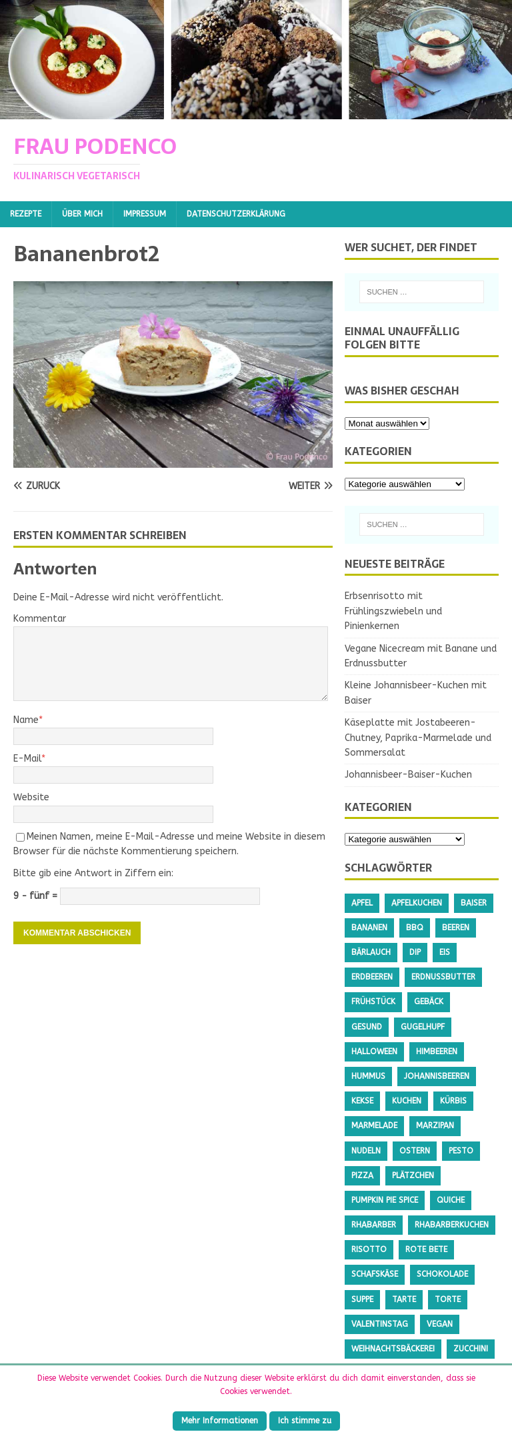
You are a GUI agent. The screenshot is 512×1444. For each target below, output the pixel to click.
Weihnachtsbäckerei (393, 1348)
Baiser (474, 903)
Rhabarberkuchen (452, 1224)
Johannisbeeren (436, 1076)
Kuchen (406, 1100)
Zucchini (470, 1348)
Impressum (144, 214)
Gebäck (428, 1001)
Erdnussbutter (443, 977)
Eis (444, 952)
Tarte (404, 1299)
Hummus (368, 1076)
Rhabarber (373, 1224)
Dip (415, 952)
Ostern (414, 1150)
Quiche (451, 1200)
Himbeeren (436, 1051)
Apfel (362, 903)
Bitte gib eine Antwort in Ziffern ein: (93, 873)
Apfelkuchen (416, 903)
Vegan (440, 1324)
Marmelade (374, 1125)
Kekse (362, 1100)
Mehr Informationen (219, 1420)
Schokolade (442, 1274)
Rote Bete (426, 1249)
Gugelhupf (423, 1027)
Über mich (82, 214)
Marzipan (435, 1125)
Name (26, 720)
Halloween (374, 1051)
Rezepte (25, 214)
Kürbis (453, 1100)
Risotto (369, 1249)
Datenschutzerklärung (236, 214)
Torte (448, 1299)
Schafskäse (374, 1274)
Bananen (369, 927)
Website (31, 797)
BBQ (414, 927)
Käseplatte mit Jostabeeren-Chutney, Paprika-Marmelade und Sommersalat (418, 737)
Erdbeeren (372, 977)
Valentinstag (379, 1324)
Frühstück (373, 1001)
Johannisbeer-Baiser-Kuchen (408, 774)
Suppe (362, 1299)
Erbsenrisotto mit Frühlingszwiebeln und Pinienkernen (393, 611)
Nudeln (366, 1150)
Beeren (455, 927)
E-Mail (27, 758)
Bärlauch (371, 952)
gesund (366, 1027)
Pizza (362, 1175)
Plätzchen (413, 1175)
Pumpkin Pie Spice (384, 1200)
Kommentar (39, 618)
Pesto (461, 1150)
